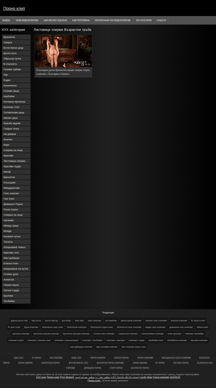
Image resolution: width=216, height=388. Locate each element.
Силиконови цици (14, 112)
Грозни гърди (11, 290)
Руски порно (11, 209)
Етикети (161, 20)
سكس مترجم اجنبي (84, 377)
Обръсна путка (12, 58)
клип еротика (174, 333)
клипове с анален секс (39, 340)
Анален (8, 139)
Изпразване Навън (14, 247)
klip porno (36, 320)
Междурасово (12, 187)
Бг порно (36, 357)
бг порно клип (198, 320)
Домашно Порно (13, 204)
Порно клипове (145, 357)
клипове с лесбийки (92, 340)
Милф (7, 171)
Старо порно (116, 367)
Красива (8, 155)
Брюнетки (9, 37)
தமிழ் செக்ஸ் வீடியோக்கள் (125, 377)
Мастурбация (11, 257)
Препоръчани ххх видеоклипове (113, 20)
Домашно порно (92, 367)
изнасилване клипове (153, 333)
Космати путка (12, 236)
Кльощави (10, 182)
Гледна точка (11, 128)
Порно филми (25, 362)
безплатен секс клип (52, 327)
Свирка (8, 42)
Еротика (8, 295)
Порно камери (98, 357)
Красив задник (12, 123)
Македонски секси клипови (176, 357)
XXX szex (41, 377)
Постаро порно (181, 362)
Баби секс (77, 357)
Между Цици (11, 225)
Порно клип (14, 8)
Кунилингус (10, 85)
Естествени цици (13, 47)
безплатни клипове (76, 327)
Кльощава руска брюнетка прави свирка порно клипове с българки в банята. (63, 72)
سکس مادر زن (102, 377)
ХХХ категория (144, 20)
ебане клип (202, 327)
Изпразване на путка (16, 268)
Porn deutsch (67, 377)
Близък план (11, 263)
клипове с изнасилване (66, 340)
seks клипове (94, 320)
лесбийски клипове (177, 340)
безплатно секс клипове (129, 327)
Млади (7, 231)
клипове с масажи (115, 340)
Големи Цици (11, 90)
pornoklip (66, 320)
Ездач (7, 80)
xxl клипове (111, 320)
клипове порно (16, 340)
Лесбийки (9, 301)
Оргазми (9, 220)
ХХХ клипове (56, 357)
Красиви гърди (12, 166)
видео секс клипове (155, 327)
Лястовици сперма (14, 160)
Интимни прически (14, 101)
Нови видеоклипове (27, 20)
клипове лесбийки (194, 333)
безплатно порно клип (101, 327)
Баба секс (19, 357)
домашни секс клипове (181, 327)
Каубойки (9, 96)
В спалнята (10, 63)
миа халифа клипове (107, 347)
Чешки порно (11, 284)
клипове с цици (136, 340)
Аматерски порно (51, 362)
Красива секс (11, 252)
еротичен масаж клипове (46, 333)
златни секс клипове (104, 333)
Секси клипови (161, 377)
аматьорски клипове (131, 320)
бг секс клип (14, 327)
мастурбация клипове (81, 347)
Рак (6, 74)
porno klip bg (51, 320)
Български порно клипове (110, 362)
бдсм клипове (31, 327)
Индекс (7, 20)
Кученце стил (11, 107)
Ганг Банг (9, 198)
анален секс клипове (156, 320)
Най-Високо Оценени (55, 20)
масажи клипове (199, 340)
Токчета (8, 241)
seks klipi (79, 320)
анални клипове (179, 320)
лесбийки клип (155, 340)
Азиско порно (121, 357)
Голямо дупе (11, 274)
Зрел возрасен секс (78, 362)
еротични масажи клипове (76, 333)
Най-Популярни (80, 20)
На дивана (10, 134)
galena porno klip (19, 320)
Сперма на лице (13, 150)
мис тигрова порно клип (134, 347)
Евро (6, 144)
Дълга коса (10, 53)
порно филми (140, 362)
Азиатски (9, 279)
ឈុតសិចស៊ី (175, 377)
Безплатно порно (140, 367)
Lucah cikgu (146, 377)
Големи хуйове (12, 69)
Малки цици (11, 117)
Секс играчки (11, 193)
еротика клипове (20, 333)
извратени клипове (128, 333)
